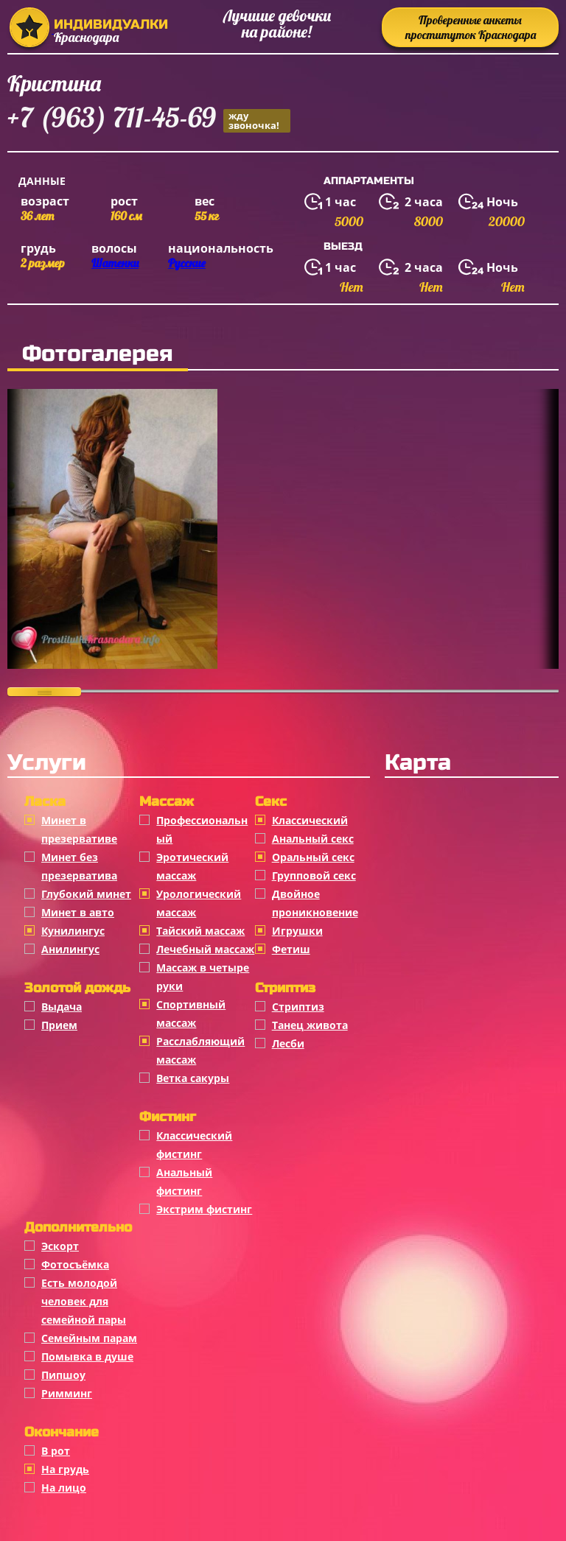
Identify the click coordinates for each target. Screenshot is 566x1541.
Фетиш (291, 949)
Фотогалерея (97, 353)
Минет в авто (77, 912)
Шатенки (115, 263)
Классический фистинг (194, 1144)
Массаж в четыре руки (202, 977)
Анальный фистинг (184, 1181)
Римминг (66, 1393)
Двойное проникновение (315, 903)
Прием (59, 1025)
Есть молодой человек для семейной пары (83, 1301)
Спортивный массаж (191, 1013)
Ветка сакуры (192, 1078)
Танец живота (310, 1025)
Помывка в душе (87, 1356)
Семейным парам (89, 1338)
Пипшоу (63, 1375)
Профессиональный (202, 829)
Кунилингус (73, 931)
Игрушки (297, 931)
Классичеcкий (310, 820)
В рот (55, 1451)
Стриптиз (298, 1007)
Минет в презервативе (79, 829)
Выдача (61, 1007)
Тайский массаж (200, 931)
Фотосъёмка (75, 1264)
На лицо (63, 1488)
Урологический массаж (198, 903)
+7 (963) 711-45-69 (148, 120)
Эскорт (60, 1246)
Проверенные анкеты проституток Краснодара (470, 27)
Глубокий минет (86, 894)
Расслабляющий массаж (200, 1050)
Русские (187, 263)
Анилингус (70, 949)
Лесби (288, 1043)
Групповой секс (314, 875)
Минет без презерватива (79, 866)
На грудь (65, 1469)
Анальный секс (313, 839)
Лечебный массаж (205, 949)
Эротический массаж (192, 866)
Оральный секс (313, 857)
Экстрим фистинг (204, 1209)
